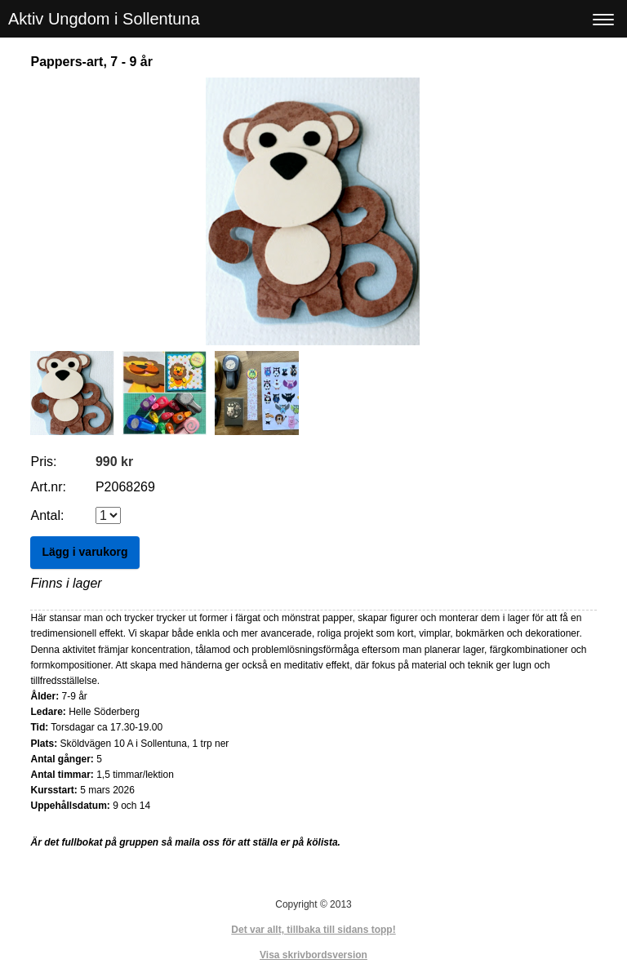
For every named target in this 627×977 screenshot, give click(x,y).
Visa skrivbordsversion (313, 955)
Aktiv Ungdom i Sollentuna (104, 19)
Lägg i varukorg (84, 551)
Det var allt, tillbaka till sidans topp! (313, 929)
